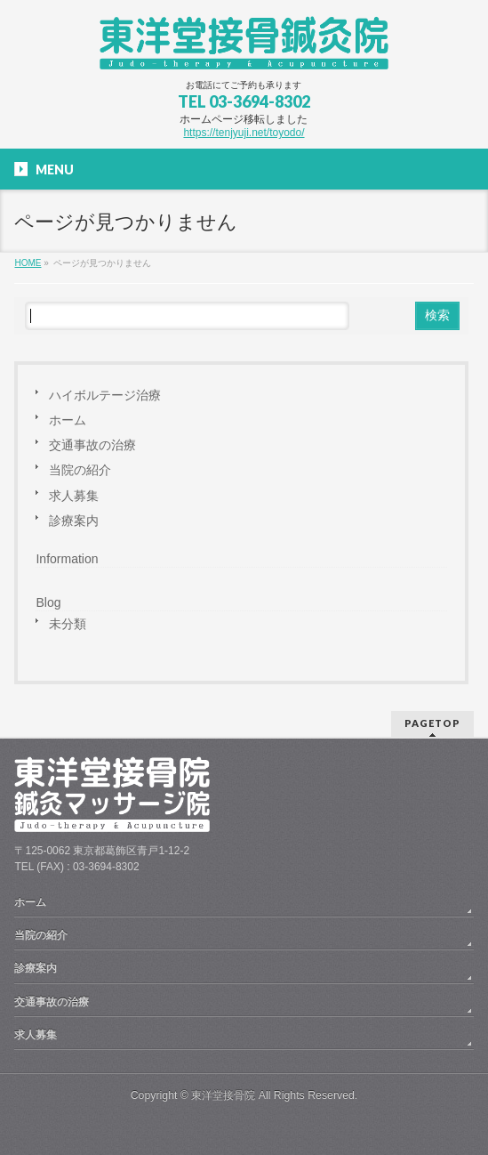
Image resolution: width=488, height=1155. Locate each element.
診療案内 (74, 520)
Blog (48, 602)
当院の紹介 (80, 470)
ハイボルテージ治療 (105, 395)
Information (67, 559)
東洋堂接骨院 (223, 1095)
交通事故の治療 (92, 445)
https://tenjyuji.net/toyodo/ (243, 132)
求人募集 (74, 496)
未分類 (67, 624)
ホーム (67, 420)
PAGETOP (432, 723)
